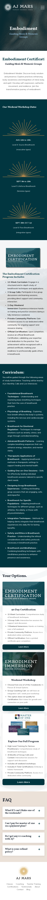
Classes (10, 884)
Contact (20, 889)
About (37, 887)
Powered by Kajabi (23, 893)
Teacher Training (34, 884)
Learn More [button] (23, 647)
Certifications (12, 887)
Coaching (20, 884)
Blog (28, 889)
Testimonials (26, 887)
